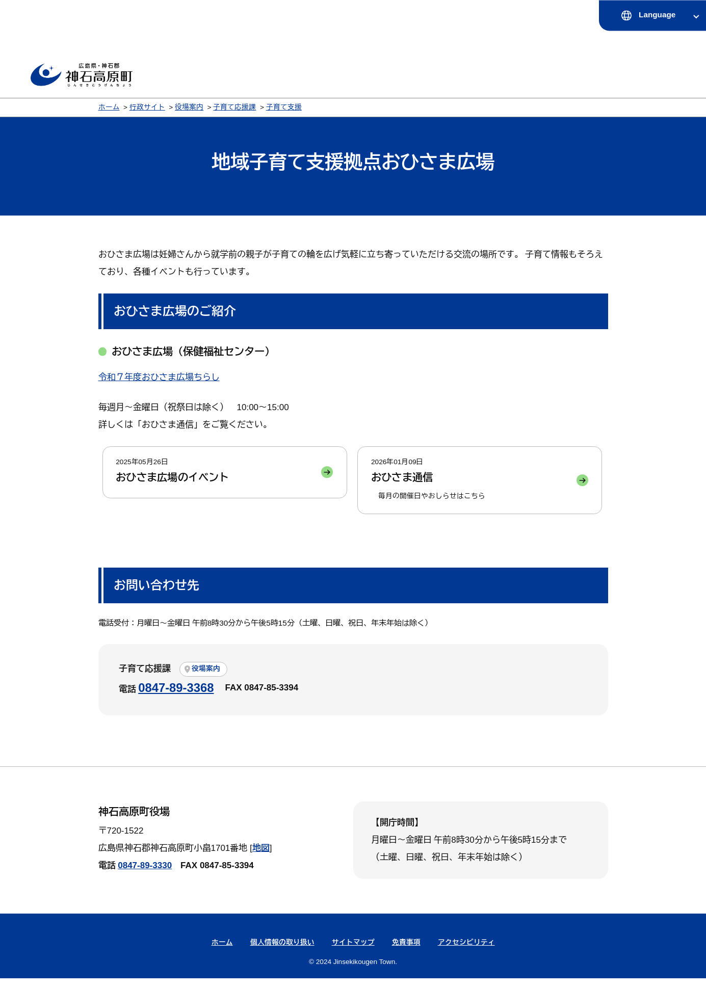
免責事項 (406, 954)
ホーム (109, 107)
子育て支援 (284, 107)
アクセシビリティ (466, 954)
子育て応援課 (234, 107)
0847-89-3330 (145, 877)
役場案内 (189, 107)
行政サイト (147, 107)
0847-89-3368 (176, 699)
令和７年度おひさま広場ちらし (159, 377)
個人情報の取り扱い (282, 954)
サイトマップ (353, 954)
